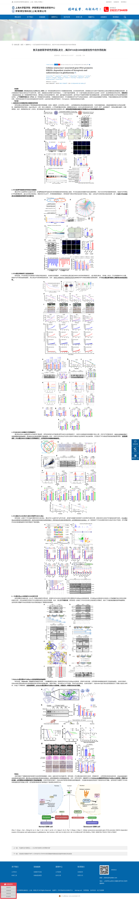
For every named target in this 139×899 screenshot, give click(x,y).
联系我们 (123, 2)
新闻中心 (54, 17)
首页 (22, 44)
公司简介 (14, 872)
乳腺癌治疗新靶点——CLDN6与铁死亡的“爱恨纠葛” (34, 848)
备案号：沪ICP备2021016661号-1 (62, 890)
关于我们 (30, 17)
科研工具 (79, 17)
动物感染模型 (38, 875)
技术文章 (67, 17)
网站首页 (18, 17)
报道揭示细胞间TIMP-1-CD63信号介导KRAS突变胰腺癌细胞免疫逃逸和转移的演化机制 (45, 853)
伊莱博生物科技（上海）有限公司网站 (30, 2)
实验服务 (42, 17)
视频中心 (91, 17)
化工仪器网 (100, 890)
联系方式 (80, 875)
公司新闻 (58, 872)
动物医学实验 (38, 872)
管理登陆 (86, 890)
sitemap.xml (78, 890)
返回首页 (109, 2)
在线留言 (116, 2)
